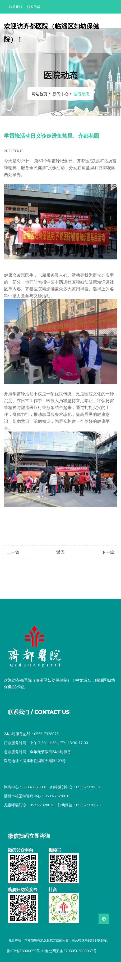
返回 (60, 552)
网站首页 (39, 93)
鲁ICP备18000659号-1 (25, 950)
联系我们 (15, 7)
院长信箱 (33, 7)
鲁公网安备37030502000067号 (71, 950)
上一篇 (13, 552)
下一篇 (107, 552)
